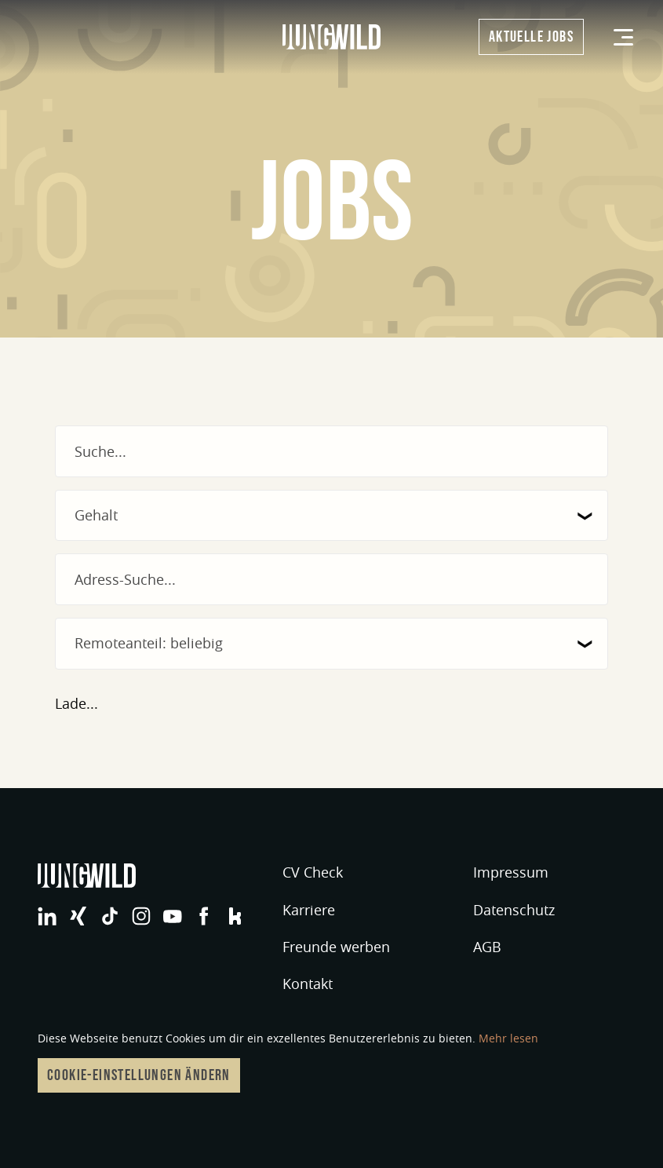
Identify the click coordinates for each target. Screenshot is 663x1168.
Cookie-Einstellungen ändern (139, 1075)
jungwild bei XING (78, 916)
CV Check (312, 872)
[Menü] (623, 37)
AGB (487, 946)
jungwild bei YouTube (172, 916)
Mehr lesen (508, 1038)
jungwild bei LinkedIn (47, 916)
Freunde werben (336, 946)
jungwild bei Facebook (204, 916)
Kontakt (307, 983)
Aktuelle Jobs (531, 36)
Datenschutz (514, 909)
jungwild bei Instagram (141, 916)
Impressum (510, 872)
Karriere (308, 909)
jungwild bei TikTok (109, 916)
